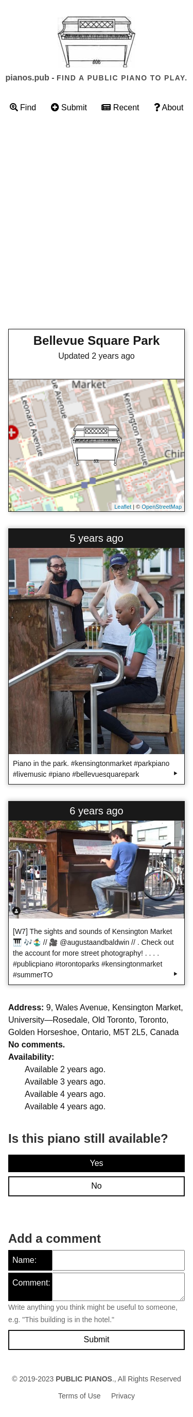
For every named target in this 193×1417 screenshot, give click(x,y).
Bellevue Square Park (96, 340)
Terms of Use (79, 1396)
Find (23, 107)
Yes (96, 1163)
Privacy (123, 1396)
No (96, 1185)
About (168, 107)
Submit (69, 107)
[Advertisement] (96, 224)
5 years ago (96, 538)
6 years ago (96, 810)
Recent (120, 107)
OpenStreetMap (162, 507)
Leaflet (122, 507)
